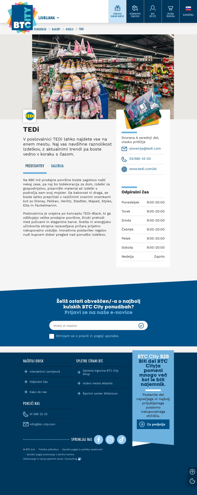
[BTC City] (40, 29)
